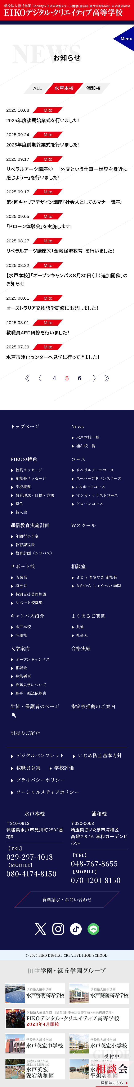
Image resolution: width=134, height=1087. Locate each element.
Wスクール (83, 525)
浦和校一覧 (85, 445)
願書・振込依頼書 (30, 693)
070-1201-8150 (96, 880)
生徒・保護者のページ (35, 706)
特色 (19, 503)
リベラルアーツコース (95, 469)
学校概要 (23, 486)
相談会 (21, 667)
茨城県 (21, 577)
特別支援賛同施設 (30, 594)
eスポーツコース (90, 486)
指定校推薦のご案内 (93, 706)
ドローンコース (89, 503)
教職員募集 (28, 767)
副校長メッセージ (30, 478)
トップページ (25, 426)
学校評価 (64, 767)
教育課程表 (25, 544)
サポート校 (22, 566)
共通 (80, 626)
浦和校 (93, 88)
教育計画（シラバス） (34, 553)
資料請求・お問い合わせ (67, 899)
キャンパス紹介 (27, 615)
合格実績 (81, 648)
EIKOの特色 (23, 459)
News (77, 426)
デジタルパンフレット (40, 755)
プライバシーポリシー (40, 779)
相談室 (78, 566)
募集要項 (23, 676)
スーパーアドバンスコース (98, 478)
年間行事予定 (27, 536)
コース (78, 459)
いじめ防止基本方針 (100, 755)
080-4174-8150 (31, 873)
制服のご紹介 (25, 732)
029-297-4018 (29, 857)
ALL (37, 88)
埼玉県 (21, 585)
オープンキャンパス (32, 659)
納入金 (21, 512)
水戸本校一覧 (87, 437)
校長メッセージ (28, 469)
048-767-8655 (94, 863)
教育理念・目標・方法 (34, 495)
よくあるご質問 (88, 615)
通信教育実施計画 (30, 525)
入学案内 (20, 648)
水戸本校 (64, 88)
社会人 (82, 635)
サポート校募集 (29, 602)
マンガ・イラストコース (97, 495)
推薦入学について (30, 684)
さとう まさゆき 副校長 (96, 577)
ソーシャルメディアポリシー (47, 791)
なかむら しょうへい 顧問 (98, 585)
